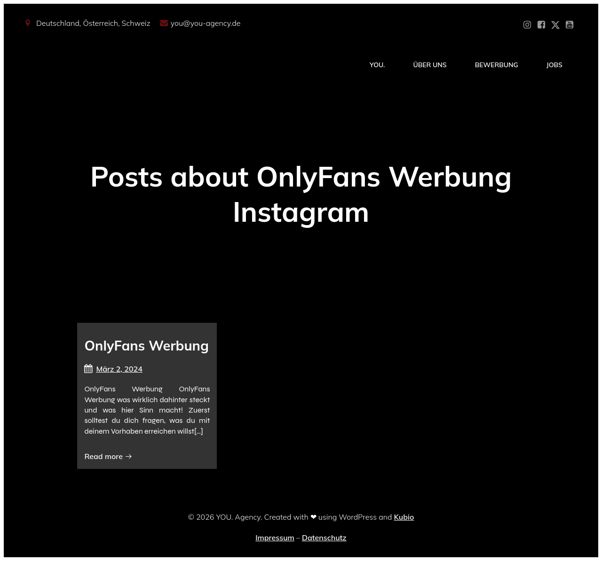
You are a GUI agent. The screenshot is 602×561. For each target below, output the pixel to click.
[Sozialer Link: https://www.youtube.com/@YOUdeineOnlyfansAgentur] (569, 25)
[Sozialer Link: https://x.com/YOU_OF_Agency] (555, 25)
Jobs (554, 65)
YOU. (377, 65)
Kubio (404, 517)
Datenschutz (324, 537)
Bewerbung (496, 65)
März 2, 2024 (113, 369)
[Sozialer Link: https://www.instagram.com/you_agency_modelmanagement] (527, 25)
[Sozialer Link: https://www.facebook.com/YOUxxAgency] (541, 25)
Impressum (274, 537)
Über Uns (429, 65)
